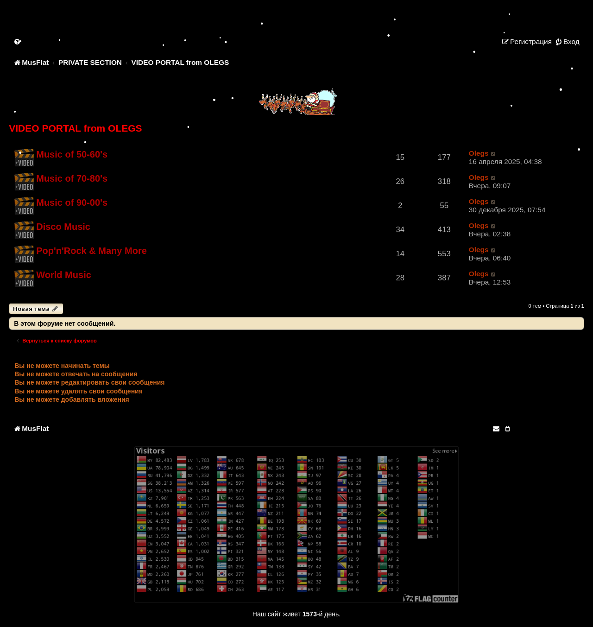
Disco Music (63, 227)
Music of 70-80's (71, 178)
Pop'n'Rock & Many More (91, 251)
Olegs (479, 153)
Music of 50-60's (71, 154)
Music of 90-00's (71, 202)
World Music (63, 275)
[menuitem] (17, 41)
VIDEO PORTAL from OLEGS (75, 128)
